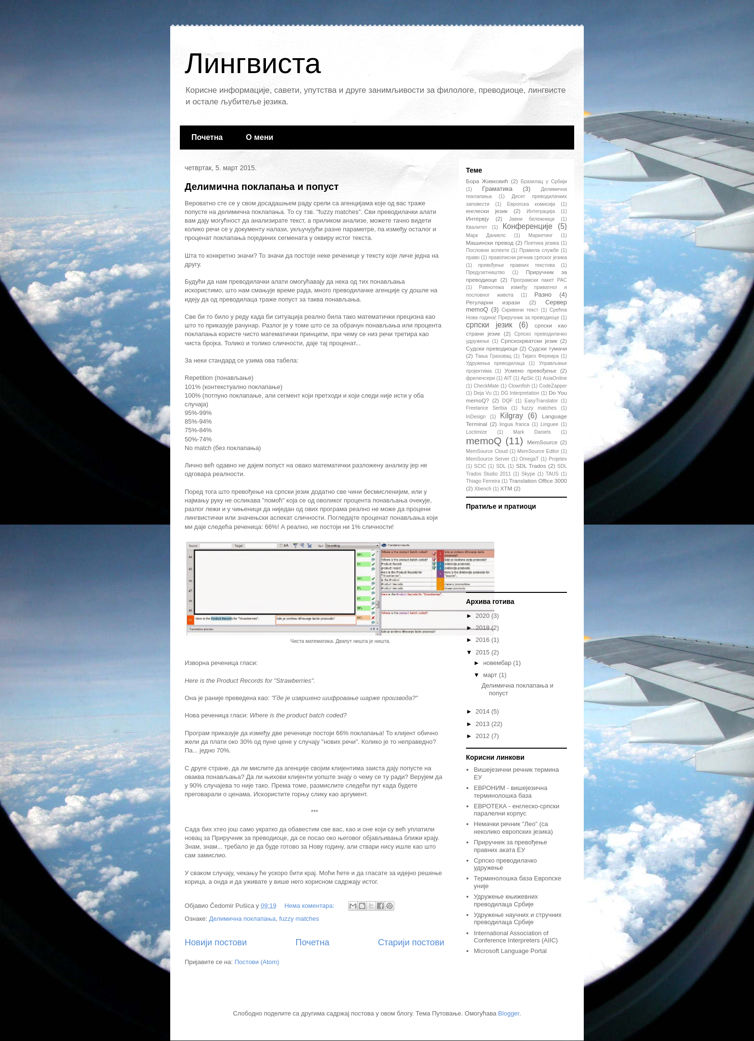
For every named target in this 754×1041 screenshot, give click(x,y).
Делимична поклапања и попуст (262, 186)
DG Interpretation (520, 393)
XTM (506, 488)
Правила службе (539, 250)
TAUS (552, 474)
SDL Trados (531, 466)
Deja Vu (482, 393)
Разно (543, 294)
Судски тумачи (547, 348)
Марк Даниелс (486, 235)
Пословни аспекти (487, 250)
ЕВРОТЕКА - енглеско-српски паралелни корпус (516, 810)
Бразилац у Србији (544, 181)
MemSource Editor (538, 451)
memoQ (484, 440)
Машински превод (490, 242)
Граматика (497, 188)
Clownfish (519, 386)
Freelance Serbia (486, 408)
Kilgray (511, 416)
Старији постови (411, 942)
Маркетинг (540, 235)
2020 (483, 615)
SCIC (480, 466)
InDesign (476, 416)
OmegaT (529, 459)
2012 (483, 736)
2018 (483, 627)
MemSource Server (488, 459)
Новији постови (216, 942)
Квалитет (476, 227)
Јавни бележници (531, 219)
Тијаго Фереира (540, 356)
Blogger (508, 1013)
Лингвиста (253, 63)
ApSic (527, 378)
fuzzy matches (299, 918)
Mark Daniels (532, 432)
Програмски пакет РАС (539, 280)
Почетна (207, 137)
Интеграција (541, 211)
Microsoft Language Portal (510, 950)
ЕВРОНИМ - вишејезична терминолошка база (510, 791)
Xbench (483, 488)
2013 (483, 723)
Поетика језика (541, 243)
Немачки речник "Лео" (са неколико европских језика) (513, 827)
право (472, 257)
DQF (507, 400)
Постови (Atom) (257, 962)
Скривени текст (520, 310)
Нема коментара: (310, 905)
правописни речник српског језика (528, 257)
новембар (498, 662)
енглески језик (486, 211)
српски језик (489, 325)
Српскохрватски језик (529, 341)
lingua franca (514, 424)
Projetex (558, 459)
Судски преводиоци (491, 348)
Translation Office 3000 (538, 480)
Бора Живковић (487, 181)
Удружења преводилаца (495, 363)
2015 (483, 652)
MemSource (542, 442)
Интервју (477, 218)
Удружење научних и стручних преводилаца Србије (518, 918)
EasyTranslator (541, 400)
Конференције (528, 226)
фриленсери (480, 378)
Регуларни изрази (493, 302)
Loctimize (476, 432)
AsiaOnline (555, 378)
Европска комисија (531, 204)
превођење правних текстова (516, 265)
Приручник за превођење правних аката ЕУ (510, 846)
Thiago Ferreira (483, 481)
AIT (508, 378)
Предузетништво (485, 272)
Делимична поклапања (242, 918)
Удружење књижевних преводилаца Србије (506, 900)
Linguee (549, 424)
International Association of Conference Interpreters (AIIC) (516, 936)
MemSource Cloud (487, 451)
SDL (501, 466)
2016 (483, 639)
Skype (528, 474)
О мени (259, 137)
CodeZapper (553, 386)
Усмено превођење (530, 370)
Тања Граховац (493, 356)
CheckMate (486, 386)
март (491, 674)
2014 (483, 711)
